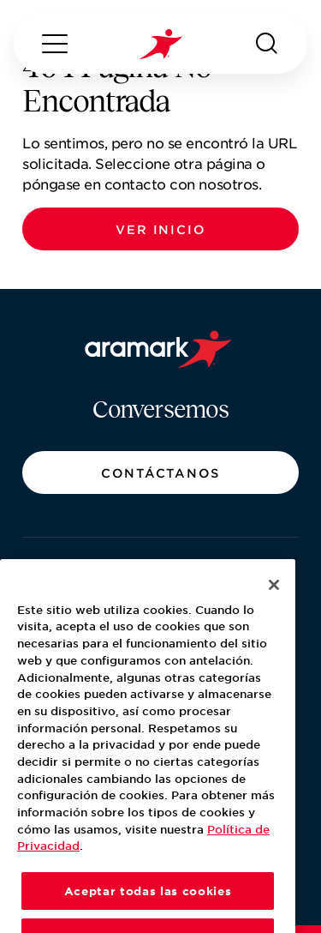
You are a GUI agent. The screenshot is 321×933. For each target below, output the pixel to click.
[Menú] (54, 43)
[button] (160, 229)
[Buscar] (267, 44)
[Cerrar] (274, 607)
